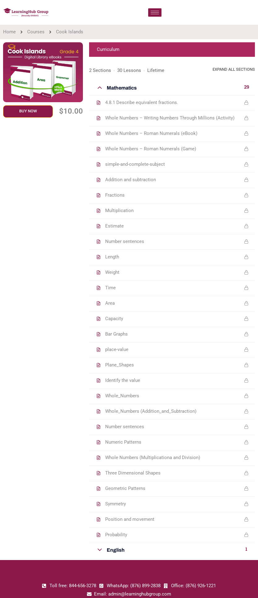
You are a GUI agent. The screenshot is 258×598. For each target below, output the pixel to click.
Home (9, 32)
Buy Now (28, 111)
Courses (36, 32)
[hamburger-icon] (155, 12)
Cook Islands (69, 32)
